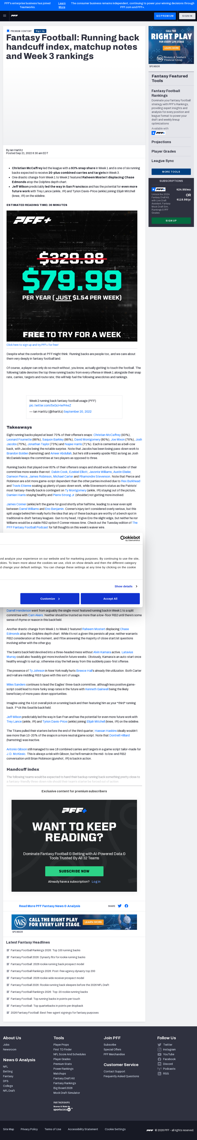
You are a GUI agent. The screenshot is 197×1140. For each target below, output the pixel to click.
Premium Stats (62, 1064)
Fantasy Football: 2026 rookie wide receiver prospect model (45, 978)
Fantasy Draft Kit (64, 1078)
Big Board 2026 (63, 1088)
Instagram (169, 1049)
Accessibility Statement (83, 1129)
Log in (96, 881)
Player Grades (62, 1059)
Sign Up (40, 31)
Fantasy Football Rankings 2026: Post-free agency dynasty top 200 (50, 971)
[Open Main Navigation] (5, 16)
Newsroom (9, 1049)
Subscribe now (74, 871)
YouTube (168, 1054)
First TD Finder (62, 1049)
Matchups (59, 1073)
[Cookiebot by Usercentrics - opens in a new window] (165, 538)
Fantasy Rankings (64, 1083)
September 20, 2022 (78, 411)
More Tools (171, 171)
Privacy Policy (29, 1129)
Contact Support (114, 1071)
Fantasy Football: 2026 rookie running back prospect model (45, 964)
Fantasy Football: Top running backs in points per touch (43, 998)
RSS (166, 1073)
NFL (5, 1066)
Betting (8, 1071)
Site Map (8, 1129)
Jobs (6, 1044)
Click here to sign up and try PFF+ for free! (32, 344)
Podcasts (169, 1068)
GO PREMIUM (165, 16)
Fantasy (8, 1076)
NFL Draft (9, 1090)
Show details (166, 586)
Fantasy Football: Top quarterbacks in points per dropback (44, 1005)
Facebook (169, 1059)
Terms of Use (52, 1129)
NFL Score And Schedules (69, 1054)
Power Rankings (63, 1068)
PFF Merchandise (114, 1054)
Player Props (61, 1044)
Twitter (167, 1044)
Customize (98, 598)
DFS (5, 1081)
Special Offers (112, 1049)
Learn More (62, 5)
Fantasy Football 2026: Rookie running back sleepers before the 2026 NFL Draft (57, 985)
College (8, 1086)
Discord (168, 1064)
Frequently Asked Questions (121, 1076)
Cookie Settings (115, 1129)
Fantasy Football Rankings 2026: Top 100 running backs (43, 950)
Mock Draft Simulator (66, 1092)
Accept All (155, 598)
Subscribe (110, 1044)
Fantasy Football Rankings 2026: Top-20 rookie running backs (47, 992)
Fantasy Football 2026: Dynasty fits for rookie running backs (45, 957)
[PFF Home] (14, 16)
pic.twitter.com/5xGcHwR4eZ (50, 405)
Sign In (187, 16)
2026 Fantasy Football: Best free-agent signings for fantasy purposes (52, 1012)
